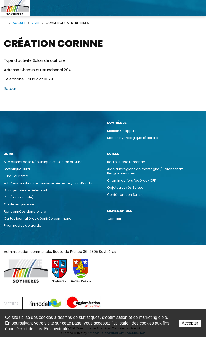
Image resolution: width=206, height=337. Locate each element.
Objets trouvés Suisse (125, 187)
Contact (114, 219)
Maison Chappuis (121, 131)
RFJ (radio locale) (19, 197)
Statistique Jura (17, 169)
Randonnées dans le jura (25, 211)
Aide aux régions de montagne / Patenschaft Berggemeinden (145, 171)
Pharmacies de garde (22, 225)
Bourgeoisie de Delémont (25, 190)
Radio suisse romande (126, 162)
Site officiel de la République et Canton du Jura (43, 162)
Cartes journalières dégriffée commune (37, 218)
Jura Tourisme (16, 176)
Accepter (190, 323)
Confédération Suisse (125, 194)
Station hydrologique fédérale (132, 138)
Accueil (19, 23)
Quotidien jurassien (20, 204)
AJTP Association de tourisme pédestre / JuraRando (48, 183)
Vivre (35, 23)
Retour (10, 88)
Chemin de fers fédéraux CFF (131, 180)
